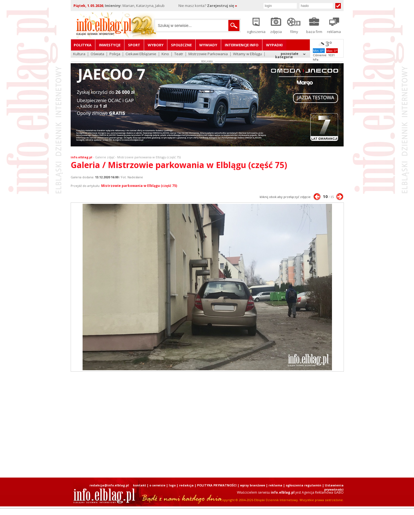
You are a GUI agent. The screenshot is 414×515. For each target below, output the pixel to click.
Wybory (155, 44)
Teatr (178, 54)
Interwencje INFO (242, 44)
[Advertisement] (207, 424)
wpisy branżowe (252, 485)
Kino (165, 54)
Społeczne (181, 44)
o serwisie (157, 485)
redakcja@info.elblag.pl (109, 485)
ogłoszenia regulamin (303, 485)
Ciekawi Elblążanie (141, 54)
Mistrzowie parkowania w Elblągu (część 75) (139, 185)
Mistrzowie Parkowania (208, 54)
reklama (275, 485)
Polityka (82, 44)
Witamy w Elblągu (247, 54)
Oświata (97, 54)
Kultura (79, 54)
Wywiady (208, 44)
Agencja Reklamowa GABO (323, 492)
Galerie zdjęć (104, 157)
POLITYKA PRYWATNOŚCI (217, 485)
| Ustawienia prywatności (333, 487)
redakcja (186, 485)
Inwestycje (110, 44)
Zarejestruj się (222, 5)
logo (172, 485)
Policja (114, 54)
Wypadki (274, 44)
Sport (134, 44)
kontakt (139, 485)
